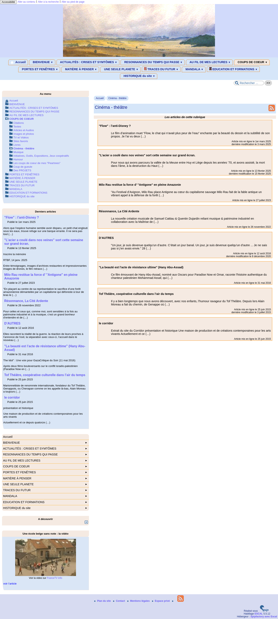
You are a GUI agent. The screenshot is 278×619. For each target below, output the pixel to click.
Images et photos (23, 133)
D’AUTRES (12, 323)
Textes (17, 126)
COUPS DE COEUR (251, 62)
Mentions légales (138, 601)
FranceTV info (54, 578)
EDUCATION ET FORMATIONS (233, 69)
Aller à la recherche (48, 1)
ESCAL (258, 613)
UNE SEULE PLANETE (120, 69)
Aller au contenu (26, 1)
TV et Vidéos (21, 137)
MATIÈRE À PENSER (80, 69)
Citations (18, 122)
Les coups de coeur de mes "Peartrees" (36, 163)
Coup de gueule (22, 166)
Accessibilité (8, 2)
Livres (16, 144)
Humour (18, 159)
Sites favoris (20, 141)
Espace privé (161, 601)
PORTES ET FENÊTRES (39, 69)
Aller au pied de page (72, 1)
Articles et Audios (23, 130)
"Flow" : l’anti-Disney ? (21, 217)
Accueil (18, 62)
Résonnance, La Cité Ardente (26, 301)
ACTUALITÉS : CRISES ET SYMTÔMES (88, 62)
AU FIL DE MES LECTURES (209, 62)
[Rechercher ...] (249, 83)
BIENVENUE (42, 62)
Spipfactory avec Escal (263, 616)
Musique (18, 152)
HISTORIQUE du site (138, 76)
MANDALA (193, 69)
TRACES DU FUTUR (161, 69)
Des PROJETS (22, 170)
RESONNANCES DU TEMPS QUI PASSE (152, 62)
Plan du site (102, 601)
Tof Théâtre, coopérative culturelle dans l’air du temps (44, 375)
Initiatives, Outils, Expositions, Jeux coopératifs (41, 155)
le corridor (12, 397)
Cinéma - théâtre (117, 98)
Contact (119, 601)
